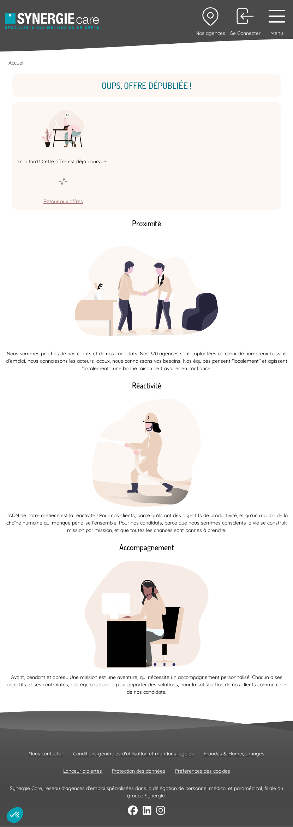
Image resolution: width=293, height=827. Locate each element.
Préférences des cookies (202, 771)
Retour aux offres (63, 201)
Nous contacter (46, 754)
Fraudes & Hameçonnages (234, 754)
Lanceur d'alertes (82, 771)
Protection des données (138, 771)
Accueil (16, 63)
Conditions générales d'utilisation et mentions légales (133, 754)
